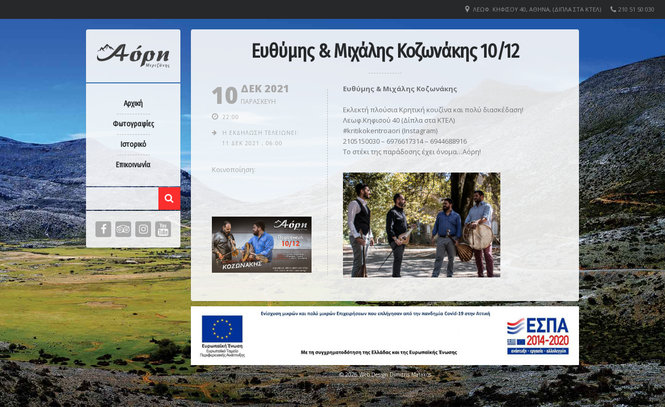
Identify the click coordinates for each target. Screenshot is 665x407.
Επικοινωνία (133, 164)
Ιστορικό (133, 144)
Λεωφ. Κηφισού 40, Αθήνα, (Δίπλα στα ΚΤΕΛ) (537, 9)
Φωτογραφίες (133, 124)
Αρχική (133, 103)
